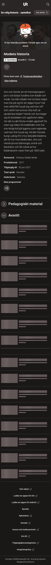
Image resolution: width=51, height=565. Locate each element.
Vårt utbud (25, 489)
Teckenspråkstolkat (31, 76)
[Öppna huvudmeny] (3, 4)
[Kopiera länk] (7, 188)
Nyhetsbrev (25, 516)
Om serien (42, 12)
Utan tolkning (10, 80)
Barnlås (25, 509)
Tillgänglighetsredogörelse (25, 543)
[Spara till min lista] (7, 67)
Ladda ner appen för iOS (25, 496)
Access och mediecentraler (25, 529)
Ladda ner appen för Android (25, 502)
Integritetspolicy (25, 549)
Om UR (25, 536)
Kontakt (25, 523)
